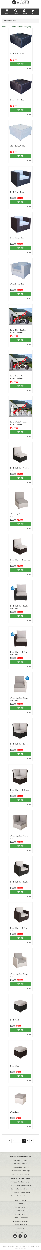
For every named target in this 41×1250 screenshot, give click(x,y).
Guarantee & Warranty (21, 1221)
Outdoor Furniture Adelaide (20, 1192)
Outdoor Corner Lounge (20, 1174)
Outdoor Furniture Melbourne (20, 1185)
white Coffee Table (17, 146)
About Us (20, 1211)
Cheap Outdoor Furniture (20, 1160)
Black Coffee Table (17, 54)
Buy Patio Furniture (20, 1164)
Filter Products (9, 21)
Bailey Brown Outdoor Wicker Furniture (18, 377)
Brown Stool (14, 1066)
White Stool (14, 1112)
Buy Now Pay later (20, 1207)
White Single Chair (17, 284)
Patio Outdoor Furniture (20, 1167)
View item (20, 64)
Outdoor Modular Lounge (20, 1171)
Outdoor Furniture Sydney (20, 1182)
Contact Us (20, 1228)
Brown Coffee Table (17, 100)
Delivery (20, 1204)
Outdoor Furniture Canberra (20, 1196)
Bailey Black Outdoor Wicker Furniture (18, 331)
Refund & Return (20, 1214)
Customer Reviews (20, 1225)
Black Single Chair (17, 192)
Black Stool (14, 1020)
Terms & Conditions (20, 1218)
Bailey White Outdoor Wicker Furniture (18, 423)
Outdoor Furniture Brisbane (20, 1189)
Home (4, 27)
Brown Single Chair (17, 238)
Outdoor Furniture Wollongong (20, 27)
